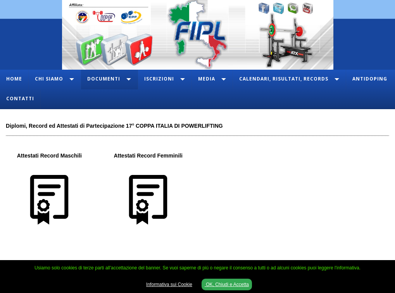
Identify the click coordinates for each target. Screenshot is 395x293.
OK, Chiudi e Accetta (227, 284)
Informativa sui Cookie (169, 284)
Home (14, 78)
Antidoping (369, 78)
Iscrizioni (159, 78)
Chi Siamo (49, 78)
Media (206, 78)
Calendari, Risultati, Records (283, 78)
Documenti (103, 78)
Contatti (20, 98)
